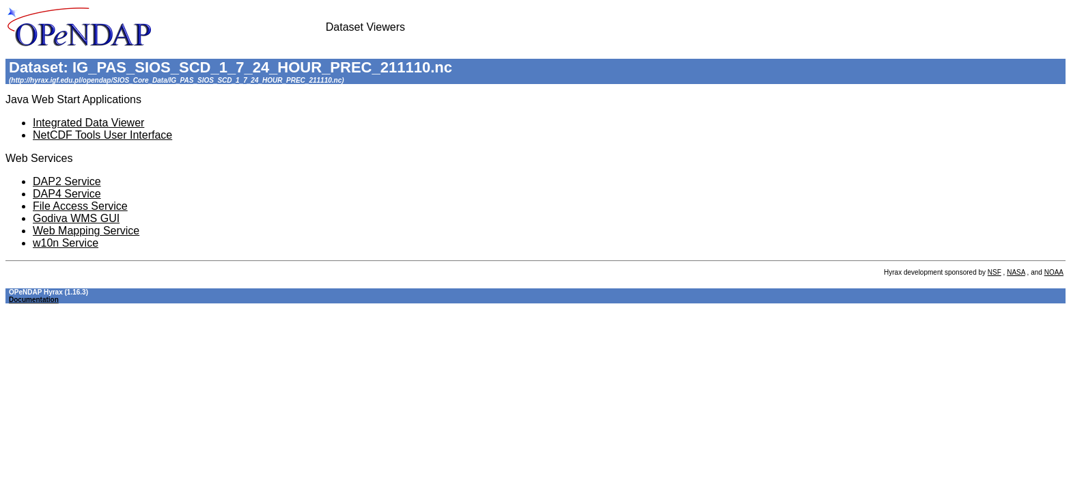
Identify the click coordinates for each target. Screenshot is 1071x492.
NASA (1016, 272)
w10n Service (65, 243)
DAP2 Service (67, 181)
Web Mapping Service (86, 230)
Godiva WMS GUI (76, 218)
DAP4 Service (67, 194)
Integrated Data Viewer (88, 122)
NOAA (1053, 272)
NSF (994, 272)
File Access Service (80, 206)
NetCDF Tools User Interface (102, 135)
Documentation (34, 299)
